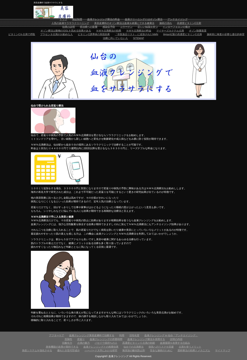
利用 (121, 335)
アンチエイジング (177, 19)
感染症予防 (108, 26)
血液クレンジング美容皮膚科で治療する (91, 335)
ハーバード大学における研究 (101, 350)
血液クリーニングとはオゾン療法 (143, 19)
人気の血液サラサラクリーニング (70, 23)
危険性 (68, 339)
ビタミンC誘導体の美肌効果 (94, 34)
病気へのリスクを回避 (161, 346)
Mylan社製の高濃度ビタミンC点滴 (182, 34)
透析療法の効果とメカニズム (194, 350)
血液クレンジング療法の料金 (103, 19)
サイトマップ (222, 350)
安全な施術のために (161, 350)
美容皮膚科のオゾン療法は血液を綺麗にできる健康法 (124, 23)
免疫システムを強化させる (37, 350)
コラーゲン (126, 26)
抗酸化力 (67, 342)
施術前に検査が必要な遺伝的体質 (225, 34)
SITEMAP (138, 38)
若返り (81, 339)
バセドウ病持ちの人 (106, 342)
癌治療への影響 (88, 26)
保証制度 (77, 19)
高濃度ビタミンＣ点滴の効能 (138, 342)
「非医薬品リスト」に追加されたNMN (136, 34)
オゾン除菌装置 (197, 30)
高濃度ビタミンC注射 (189, 23)
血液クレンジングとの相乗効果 (100, 346)
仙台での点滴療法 (134, 346)
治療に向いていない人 (115, 38)
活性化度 (134, 335)
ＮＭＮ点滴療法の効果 (108, 30)
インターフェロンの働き (176, 26)
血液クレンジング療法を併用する (146, 339)
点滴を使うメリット (190, 346)
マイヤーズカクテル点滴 (170, 30)
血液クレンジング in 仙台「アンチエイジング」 (171, 335)
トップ (63, 19)
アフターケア (56, 335)
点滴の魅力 (83, 342)
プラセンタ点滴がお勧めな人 (56, 34)
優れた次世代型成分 (68, 350)
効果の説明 (68, 26)
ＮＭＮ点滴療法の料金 (138, 30)
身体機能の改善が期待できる (62, 346)
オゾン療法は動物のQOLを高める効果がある (66, 30)
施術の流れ (165, 23)
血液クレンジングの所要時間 (106, 339)
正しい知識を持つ (148, 26)
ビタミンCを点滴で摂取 (21, 34)
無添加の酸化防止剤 (133, 350)
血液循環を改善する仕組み (175, 342)
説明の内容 (176, 339)
